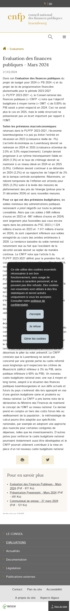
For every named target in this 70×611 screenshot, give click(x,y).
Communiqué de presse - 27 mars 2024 (34, 501)
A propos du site (25, 597)
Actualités (13, 551)
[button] (63, 37)
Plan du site (34, 589)
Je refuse (35, 326)
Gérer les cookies (35, 338)
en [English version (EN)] (50, 3)
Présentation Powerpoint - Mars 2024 (33, 492)
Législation (13, 568)
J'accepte (35, 314)
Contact (17, 589)
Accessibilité (54, 589)
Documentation (16, 559)
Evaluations (17, 49)
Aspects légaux (49, 597)
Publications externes (20, 576)
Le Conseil (14, 533)
